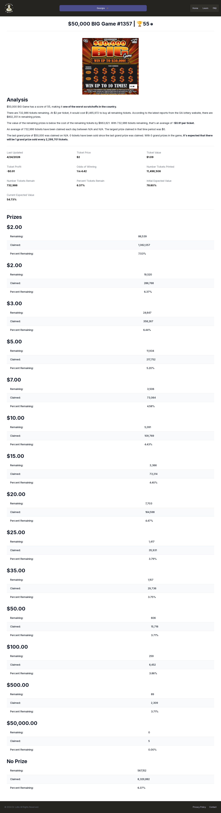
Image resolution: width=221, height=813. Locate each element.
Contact (212, 807)
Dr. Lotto (16, 807)
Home (195, 8)
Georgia (103, 8)
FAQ (214, 8)
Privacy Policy (199, 807)
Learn (205, 8)
